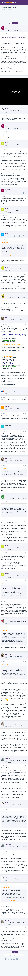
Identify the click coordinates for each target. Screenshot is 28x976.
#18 (26, 627)
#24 (26, 884)
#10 (26, 324)
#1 (26, 34)
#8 (26, 274)
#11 (26, 397)
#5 (26, 196)
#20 (26, 730)
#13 (26, 431)
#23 (26, 851)
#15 (26, 502)
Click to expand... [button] (14, 255)
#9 (26, 301)
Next (15, 23)
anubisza (4, 9)
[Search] (26, 2)
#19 (26, 661)
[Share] (24, 34)
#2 (26, 116)
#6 (26, 215)
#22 (26, 809)
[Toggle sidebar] (24, 2)
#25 (26, 927)
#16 (26, 552)
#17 (26, 580)
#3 (26, 132)
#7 (26, 239)
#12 (26, 413)
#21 (26, 765)
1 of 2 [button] (10, 23)
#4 (26, 149)
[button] (2, 2)
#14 (26, 465)
